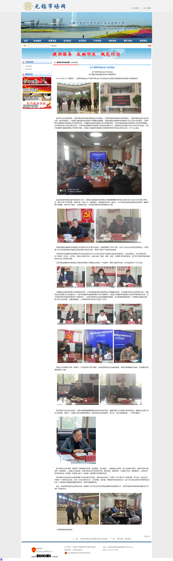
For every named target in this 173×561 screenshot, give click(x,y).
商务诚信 (112, 41)
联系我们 (143, 41)
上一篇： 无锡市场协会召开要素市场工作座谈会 (90, 539)
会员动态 (67, 41)
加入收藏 (147, 8)
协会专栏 (28, 69)
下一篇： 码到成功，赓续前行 (121, 539)
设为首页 (136, 8)
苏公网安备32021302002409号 (79, 553)
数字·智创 (128, 41)
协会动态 (28, 66)
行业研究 (97, 41)
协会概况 (37, 41)
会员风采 (82, 41)
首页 (26, 41)
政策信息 (52, 41)
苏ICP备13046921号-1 (44, 552)
